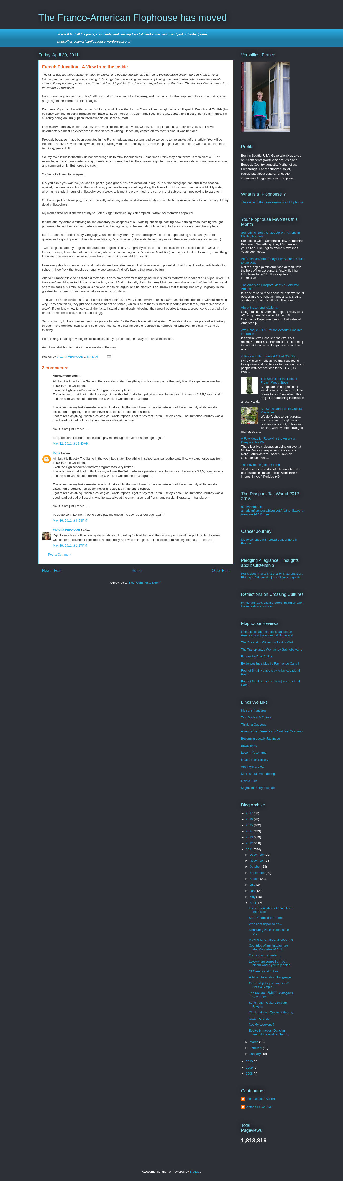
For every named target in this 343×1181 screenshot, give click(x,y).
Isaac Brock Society (254, 759)
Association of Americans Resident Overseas (272, 731)
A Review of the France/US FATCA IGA (268, 356)
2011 (250, 849)
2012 (250, 843)
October (255, 866)
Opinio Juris (249, 781)
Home (137, 570)
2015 (250, 825)
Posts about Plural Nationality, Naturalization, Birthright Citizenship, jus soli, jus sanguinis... (272, 575)
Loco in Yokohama (253, 752)
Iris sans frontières (253, 710)
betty (56, 452)
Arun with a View (252, 766)
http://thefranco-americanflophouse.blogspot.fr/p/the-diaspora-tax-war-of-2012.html (272, 510)
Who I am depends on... (265, 924)
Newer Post (51, 570)
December (257, 854)
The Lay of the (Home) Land (260, 465)
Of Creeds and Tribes (263, 971)
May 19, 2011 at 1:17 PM (70, 545)
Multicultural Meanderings (258, 774)
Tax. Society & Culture (256, 717)
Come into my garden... (265, 955)
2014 (250, 831)
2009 (250, 1067)
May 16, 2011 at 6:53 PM (70, 520)
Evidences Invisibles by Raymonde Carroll (270, 663)
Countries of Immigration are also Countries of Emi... (268, 947)
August (255, 878)
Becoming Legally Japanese (260, 738)
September (258, 873)
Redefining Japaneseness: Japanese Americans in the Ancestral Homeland (267, 633)
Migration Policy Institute (258, 788)
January (255, 1054)
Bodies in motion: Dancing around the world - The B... (269, 1032)
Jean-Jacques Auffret (260, 1099)
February (256, 1048)
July (253, 884)
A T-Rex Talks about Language (270, 977)
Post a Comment (59, 554)
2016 (250, 819)
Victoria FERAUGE (66, 529)
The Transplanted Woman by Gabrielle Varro (271, 649)
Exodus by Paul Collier (256, 656)
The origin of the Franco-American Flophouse (272, 202)
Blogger (195, 1171)
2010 (250, 1061)
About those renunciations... (260, 307)
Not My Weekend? (261, 1024)
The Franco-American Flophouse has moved (132, 17)
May (253, 897)
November (257, 860)
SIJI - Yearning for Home (266, 917)
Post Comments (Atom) (145, 582)
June (253, 891)
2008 (250, 1073)
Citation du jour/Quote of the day (271, 1012)
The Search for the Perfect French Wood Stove (279, 380)
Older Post (221, 570)
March (254, 1042)
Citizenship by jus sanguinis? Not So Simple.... (269, 985)
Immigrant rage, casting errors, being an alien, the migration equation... (272, 604)
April (253, 902)
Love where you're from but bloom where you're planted (269, 963)
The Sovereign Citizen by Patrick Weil (267, 642)
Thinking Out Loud (253, 724)
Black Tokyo (249, 745)
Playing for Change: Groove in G (271, 939)
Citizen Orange (259, 1018)
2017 (250, 813)
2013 (250, 837)
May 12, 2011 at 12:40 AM (71, 443)
